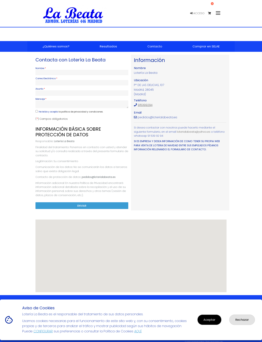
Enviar (81, 206)
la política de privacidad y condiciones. (81, 111)
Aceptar (209, 320)
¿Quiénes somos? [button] (56, 46)
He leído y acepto (71, 111)
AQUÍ (138, 331)
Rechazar (242, 320)
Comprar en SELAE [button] (206, 46)
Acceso (197, 13)
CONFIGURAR (43, 331)
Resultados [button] (108, 46)
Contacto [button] (154, 46)
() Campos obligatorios (51, 119)
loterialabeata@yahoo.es (193, 132)
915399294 (145, 105)
